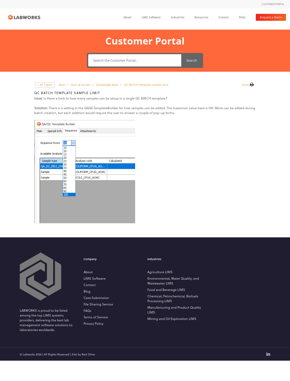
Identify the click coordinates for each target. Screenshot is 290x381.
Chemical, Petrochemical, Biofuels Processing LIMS (172, 298)
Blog (87, 291)
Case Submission (96, 297)
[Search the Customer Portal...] (134, 60)
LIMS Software (95, 278)
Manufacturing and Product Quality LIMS (174, 310)
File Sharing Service (98, 304)
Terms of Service (96, 317)
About (88, 272)
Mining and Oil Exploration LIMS (171, 318)
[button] (248, 84)
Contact (90, 284)
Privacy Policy (94, 323)
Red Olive (88, 354)
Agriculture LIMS (160, 272)
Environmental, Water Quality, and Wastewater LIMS (173, 280)
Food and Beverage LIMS (166, 289)
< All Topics (45, 85)
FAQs (87, 310)
